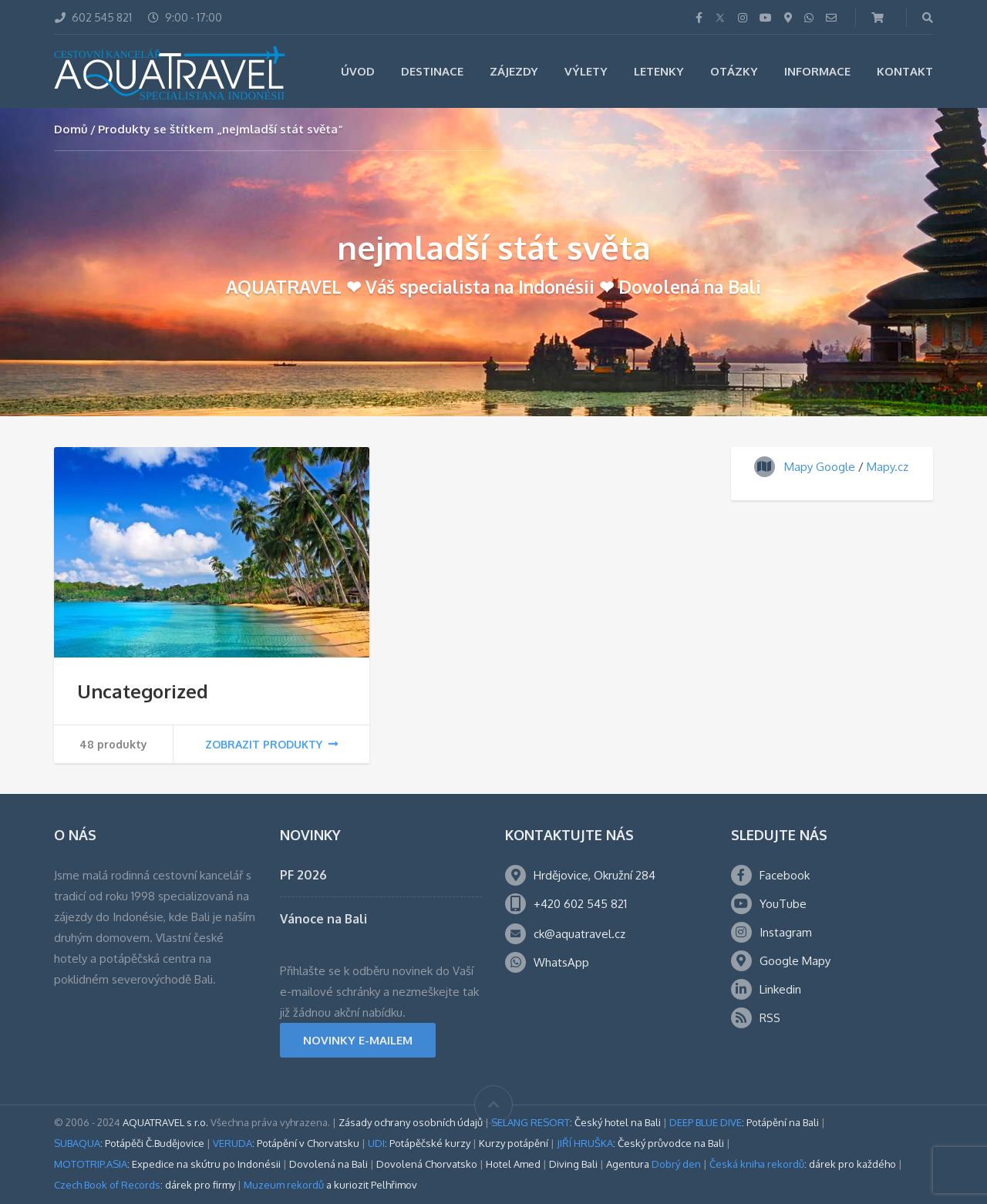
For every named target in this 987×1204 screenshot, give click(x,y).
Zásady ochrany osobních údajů (411, 1122)
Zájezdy (514, 71)
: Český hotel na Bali (576, 1122)
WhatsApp (561, 962)
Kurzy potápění (513, 1143)
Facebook (785, 875)
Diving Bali (573, 1164)
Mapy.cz (887, 466)
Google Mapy (795, 960)
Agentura (653, 1164)
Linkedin (780, 989)
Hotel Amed (513, 1164)
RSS (770, 1018)
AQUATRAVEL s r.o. (165, 1122)
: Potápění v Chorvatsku (286, 1143)
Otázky (734, 71)
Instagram (786, 932)
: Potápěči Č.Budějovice (129, 1143)
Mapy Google (819, 466)
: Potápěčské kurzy (419, 1143)
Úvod (358, 71)
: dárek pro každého (802, 1164)
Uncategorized (142, 691)
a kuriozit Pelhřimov (330, 1185)
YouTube (783, 903)
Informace (817, 71)
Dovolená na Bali (328, 1164)
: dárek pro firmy (144, 1185)
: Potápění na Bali (744, 1122)
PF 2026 (303, 875)
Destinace (432, 71)
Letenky (659, 71)
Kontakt (905, 71)
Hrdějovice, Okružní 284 (594, 875)
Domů (71, 129)
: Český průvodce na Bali (640, 1143)
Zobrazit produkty (271, 744)
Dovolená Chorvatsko (426, 1164)
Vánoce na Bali (323, 919)
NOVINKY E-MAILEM (358, 1040)
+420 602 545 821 (580, 903)
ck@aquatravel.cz (579, 934)
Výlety (586, 71)
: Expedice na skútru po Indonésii (167, 1164)
